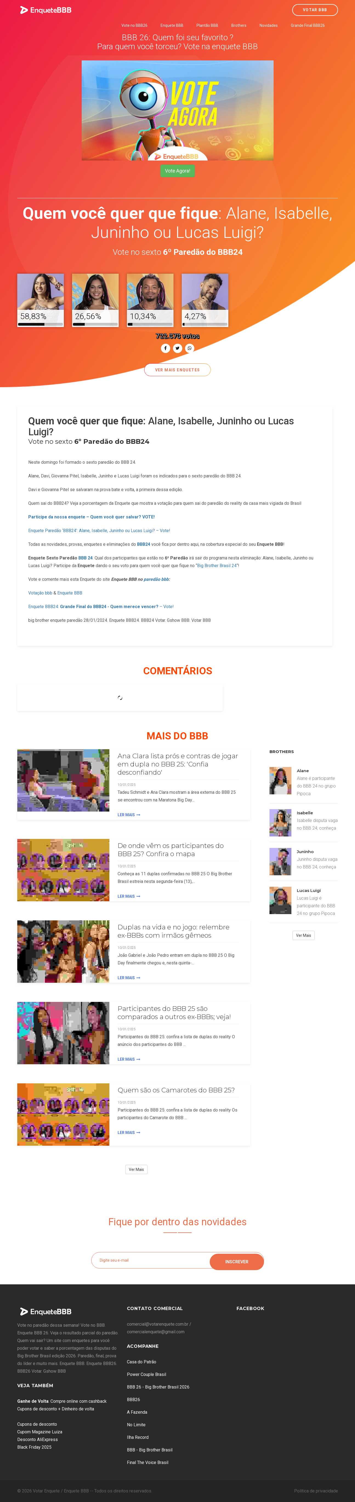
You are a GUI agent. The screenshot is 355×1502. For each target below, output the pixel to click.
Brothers (238, 25)
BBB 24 (85, 558)
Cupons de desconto (37, 1424)
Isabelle (305, 812)
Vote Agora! (177, 171)
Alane (303, 770)
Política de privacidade (316, 1491)
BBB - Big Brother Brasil (149, 1450)
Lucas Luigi (309, 890)
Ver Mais (136, 1169)
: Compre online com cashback (62, 1401)
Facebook (251, 1308)
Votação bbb (40, 593)
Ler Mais (129, 815)
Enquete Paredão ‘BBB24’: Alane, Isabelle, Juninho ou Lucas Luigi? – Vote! (99, 530)
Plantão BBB (207, 25)
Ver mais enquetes (177, 370)
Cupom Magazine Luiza (39, 1431)
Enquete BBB (172, 25)
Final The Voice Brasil (147, 1462)
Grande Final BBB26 (308, 25)
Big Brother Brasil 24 (217, 565)
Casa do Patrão (141, 1361)
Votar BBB (315, 10)
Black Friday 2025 (34, 1447)
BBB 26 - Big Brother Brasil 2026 (158, 1387)
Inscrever (236, 1260)
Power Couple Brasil (146, 1374)
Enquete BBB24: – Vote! (101, 606)
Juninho (305, 851)
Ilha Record (138, 1437)
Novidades (269, 25)
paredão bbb (156, 579)
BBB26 (133, 1399)
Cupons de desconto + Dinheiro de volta (55, 1408)
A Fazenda (137, 1412)
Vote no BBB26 (134, 25)
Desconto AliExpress (37, 1439)
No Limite (136, 1424)
